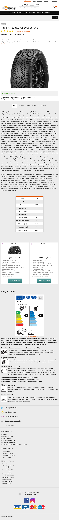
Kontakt (46, 1)
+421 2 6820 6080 (31, 5)
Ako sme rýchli (6, 472)
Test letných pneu (7, 451)
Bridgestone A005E (38, 267)
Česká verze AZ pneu (8, 477)
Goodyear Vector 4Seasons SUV (42, 264)
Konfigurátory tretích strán (9, 442)
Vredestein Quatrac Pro (9, 271)
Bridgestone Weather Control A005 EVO (14, 267)
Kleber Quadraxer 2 (8, 274)
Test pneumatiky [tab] (31, 106)
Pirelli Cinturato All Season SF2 (12, 272)
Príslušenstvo (32, 12)
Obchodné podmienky (8, 466)
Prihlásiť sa (53, 1)
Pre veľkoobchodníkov (8, 470)
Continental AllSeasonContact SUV (42, 265)
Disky (24, 12)
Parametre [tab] (21, 106)
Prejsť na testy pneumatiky (23, 31)
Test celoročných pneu (8, 455)
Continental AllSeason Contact (11, 265)
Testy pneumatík (36, 1)
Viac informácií (5, 43)
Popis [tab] (14, 106)
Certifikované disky (7, 480)
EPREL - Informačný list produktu (29, 336)
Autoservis (49, 12)
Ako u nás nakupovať (8, 476)
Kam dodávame (6, 483)
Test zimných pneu (7, 453)
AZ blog (4, 434)
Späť (56, 17)
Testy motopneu (6, 457)
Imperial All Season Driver (41, 276)
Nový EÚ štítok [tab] (42, 106)
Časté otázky (6, 468)
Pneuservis (41, 12)
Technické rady (6, 438)
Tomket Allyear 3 (8, 276)
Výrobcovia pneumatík (8, 440)
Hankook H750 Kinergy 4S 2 (11, 262)
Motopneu (18, 12)
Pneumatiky (10, 12)
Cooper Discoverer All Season (41, 274)
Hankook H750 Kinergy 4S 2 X (41, 260)
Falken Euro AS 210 (8, 269)
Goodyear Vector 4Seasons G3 (11, 264)
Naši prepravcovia (7, 474)
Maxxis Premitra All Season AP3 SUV (43, 272)
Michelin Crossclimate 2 (10, 260)
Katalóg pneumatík (7, 436)
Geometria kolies (7, 481)
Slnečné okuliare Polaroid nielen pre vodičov (14, 444)
